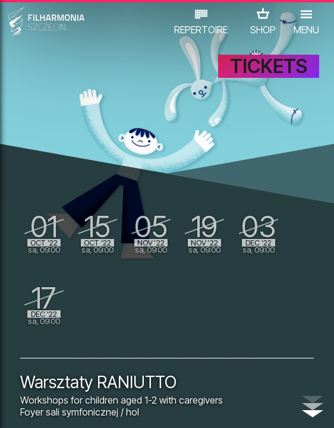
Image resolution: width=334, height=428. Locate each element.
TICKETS (268, 66)
